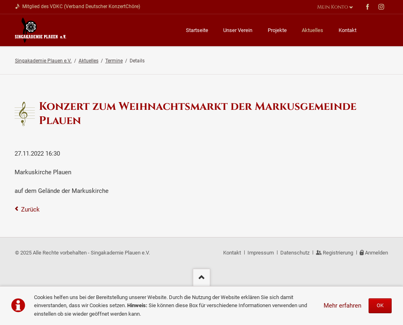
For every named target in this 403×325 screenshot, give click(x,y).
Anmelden (376, 253)
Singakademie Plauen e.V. (43, 61)
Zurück (30, 209)
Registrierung (338, 253)
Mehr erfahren (342, 305)
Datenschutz (294, 253)
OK (380, 305)
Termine (114, 61)
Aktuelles (88, 61)
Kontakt (232, 253)
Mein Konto (332, 7)
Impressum (260, 253)
